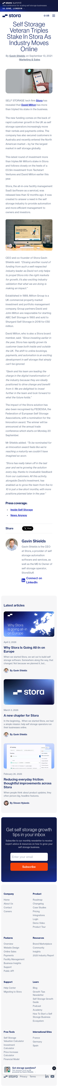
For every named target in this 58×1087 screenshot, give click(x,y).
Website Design (11, 947)
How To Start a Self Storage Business (42, 1015)
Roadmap (37, 899)
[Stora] (10, 1076)
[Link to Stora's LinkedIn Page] (47, 1076)
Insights (37, 951)
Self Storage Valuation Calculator (14, 1039)
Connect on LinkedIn (32, 580)
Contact (8, 907)
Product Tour (39, 927)
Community (38, 947)
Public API (9, 971)
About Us (8, 903)
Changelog (38, 903)
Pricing (36, 911)
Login (35, 919)
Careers (8, 911)
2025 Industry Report (43, 955)
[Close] (54, 1068)
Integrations (39, 915)
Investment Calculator (9, 1046)
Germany (37, 1041)
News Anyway (19, 515)
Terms (33, 1076)
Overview (8, 943)
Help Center (10, 987)
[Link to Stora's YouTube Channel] (52, 1076)
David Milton (28, 104)
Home (7, 899)
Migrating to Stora (13, 991)
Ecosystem (38, 1021)
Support (8, 967)
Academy (37, 1010)
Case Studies (39, 907)
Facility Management (14, 959)
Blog (35, 987)
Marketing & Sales (29, 59)
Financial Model (11, 1059)
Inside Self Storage (22, 509)
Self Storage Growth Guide (43, 1000)
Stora (39, 100)
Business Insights (12, 963)
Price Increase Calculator (11, 1054)
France (36, 1037)
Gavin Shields (17, 55)
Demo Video (39, 923)
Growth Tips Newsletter (39, 993)
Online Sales (10, 951)
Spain (35, 1045)
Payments (9, 955)
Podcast (37, 1006)
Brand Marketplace (42, 943)
